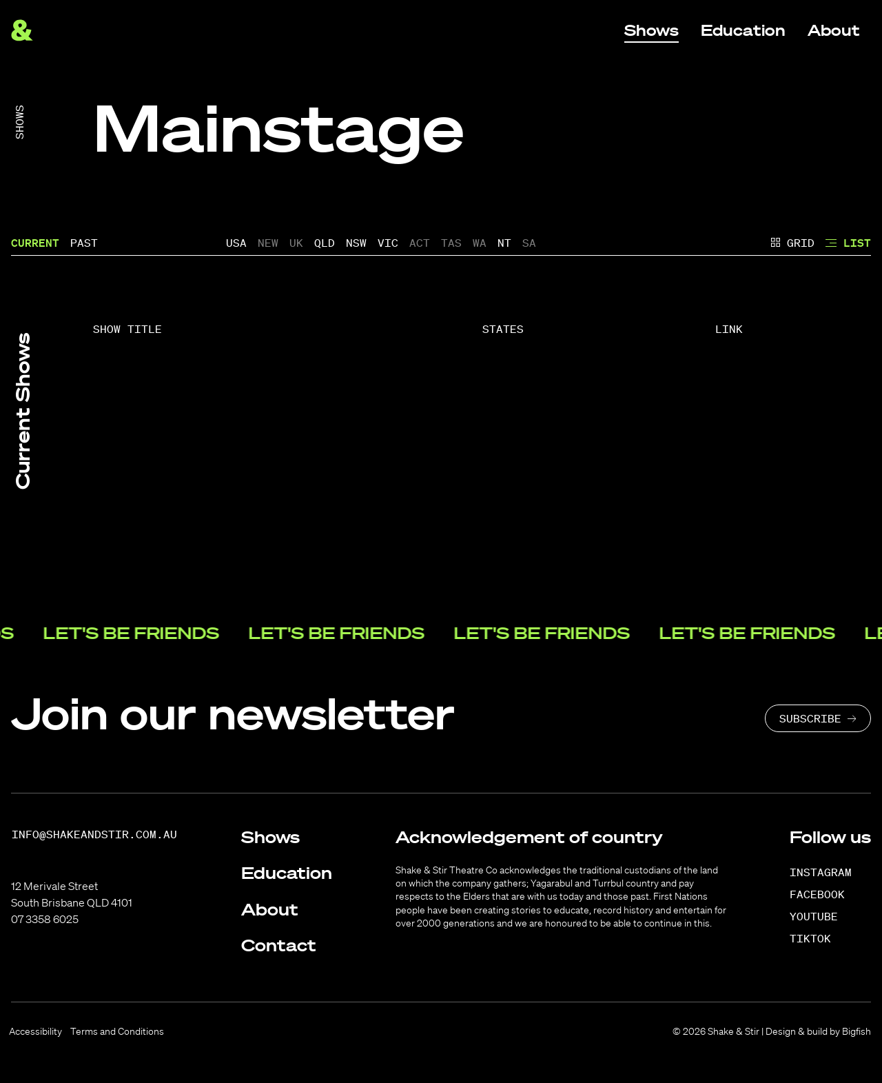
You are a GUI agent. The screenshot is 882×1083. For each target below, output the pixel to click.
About (269, 909)
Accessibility (35, 1031)
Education (286, 872)
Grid (792, 243)
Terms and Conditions (117, 1031)
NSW (356, 243)
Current (35, 243)
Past (84, 243)
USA (236, 243)
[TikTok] (817, 938)
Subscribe (810, 718)
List (848, 243)
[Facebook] (824, 894)
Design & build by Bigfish (818, 1031)
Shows (19, 122)
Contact (278, 945)
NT (504, 243)
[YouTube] (821, 916)
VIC (388, 243)
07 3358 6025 (45, 919)
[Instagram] (828, 872)
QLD (324, 243)
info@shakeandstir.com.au (94, 834)
